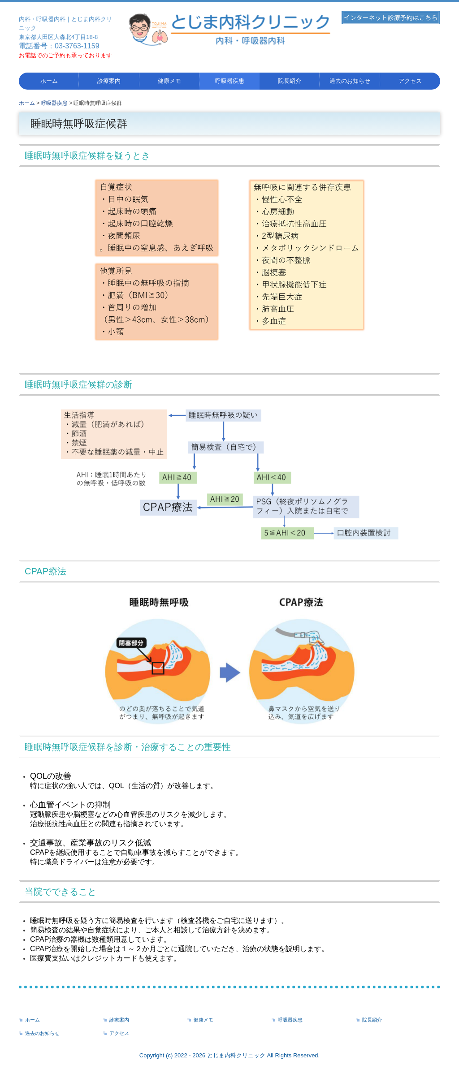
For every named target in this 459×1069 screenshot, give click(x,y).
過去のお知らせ (349, 81)
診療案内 (109, 81)
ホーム (49, 81)
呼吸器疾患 (229, 81)
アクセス (410, 81)
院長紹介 (289, 81)
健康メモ (169, 81)
